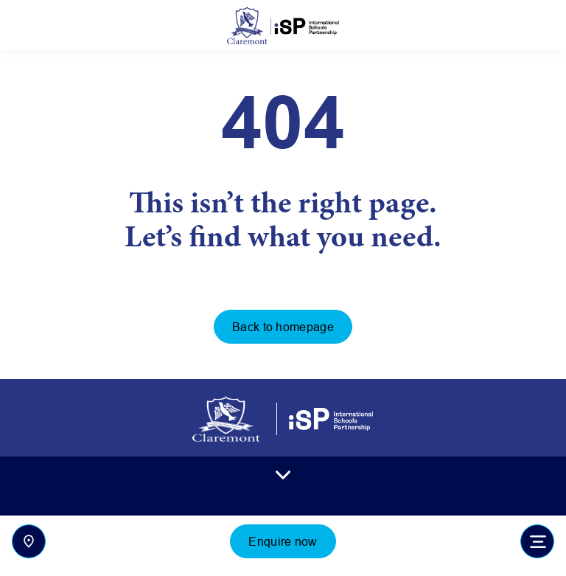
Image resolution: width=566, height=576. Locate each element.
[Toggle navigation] (537, 541)
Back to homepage (283, 326)
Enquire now (283, 541)
